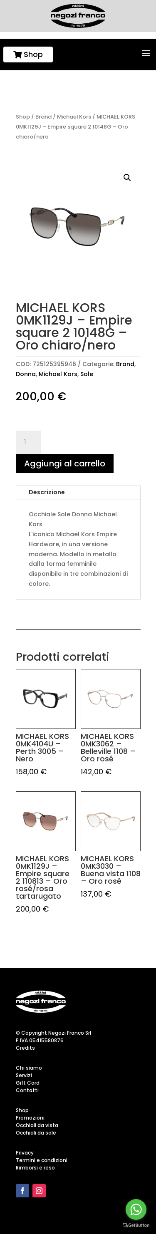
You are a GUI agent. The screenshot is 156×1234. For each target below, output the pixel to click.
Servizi (24, 1075)
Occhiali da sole (36, 1132)
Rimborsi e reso (35, 1167)
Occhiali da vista (37, 1125)
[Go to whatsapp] (136, 1209)
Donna (26, 374)
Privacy (25, 1152)
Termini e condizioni (41, 1160)
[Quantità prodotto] (28, 442)
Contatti (27, 1090)
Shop (28, 54)
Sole (86, 374)
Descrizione (47, 492)
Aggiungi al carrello (64, 463)
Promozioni (30, 1117)
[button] (127, 177)
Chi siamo (29, 1067)
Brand (43, 117)
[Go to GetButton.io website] (136, 1225)
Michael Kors (74, 117)
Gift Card (28, 1082)
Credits (25, 1047)
